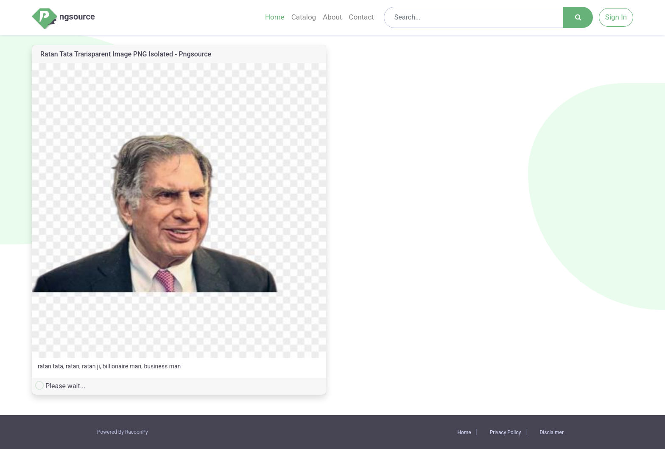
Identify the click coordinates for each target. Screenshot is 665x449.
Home (275, 17)
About (332, 17)
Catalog (303, 17)
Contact (361, 17)
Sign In (616, 17)
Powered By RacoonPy (122, 432)
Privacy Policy (505, 432)
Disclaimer (551, 432)
